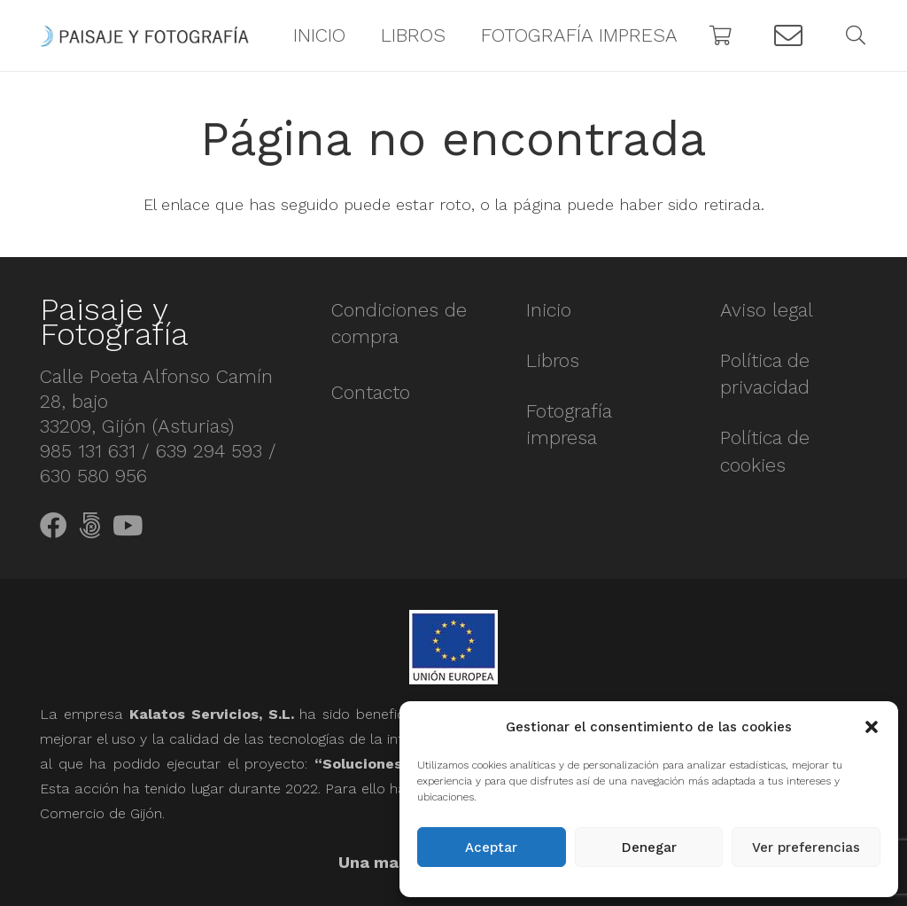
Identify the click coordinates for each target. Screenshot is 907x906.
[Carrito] (721, 35)
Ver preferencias (806, 847)
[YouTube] (127, 526)
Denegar (649, 847)
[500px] (90, 526)
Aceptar (491, 847)
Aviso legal (766, 310)
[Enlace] (144, 36)
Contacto (370, 392)
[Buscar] (855, 35)
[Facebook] (53, 526)
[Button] (788, 36)
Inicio (548, 310)
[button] (871, 727)
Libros (552, 360)
